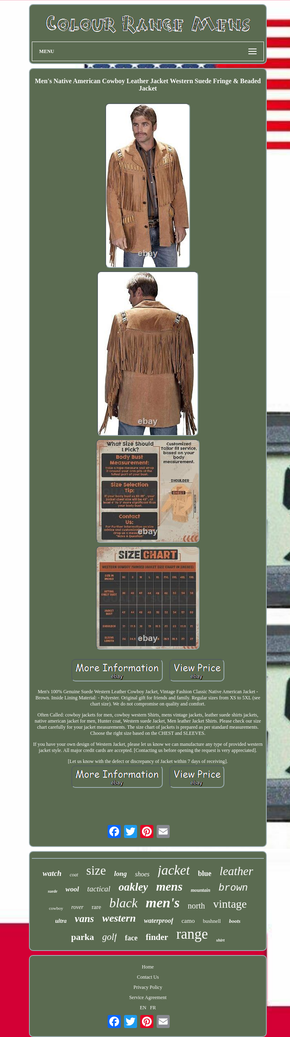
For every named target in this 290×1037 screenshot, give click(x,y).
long (120, 874)
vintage (230, 904)
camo (188, 921)
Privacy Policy (147, 987)
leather (236, 871)
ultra (60, 921)
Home (148, 967)
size (96, 870)
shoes (142, 874)
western (119, 918)
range (192, 934)
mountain (200, 890)
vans (84, 918)
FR (153, 1007)
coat (74, 875)
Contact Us (148, 977)
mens (169, 886)
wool (72, 889)
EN (143, 1007)
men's (162, 902)
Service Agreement (148, 997)
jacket (174, 870)
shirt (220, 940)
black (123, 902)
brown (233, 887)
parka (82, 937)
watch (51, 873)
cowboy (56, 908)
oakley (133, 887)
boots (234, 921)
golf (109, 937)
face (131, 938)
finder (157, 937)
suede (52, 891)
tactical (99, 888)
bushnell (212, 921)
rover (77, 907)
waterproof (158, 920)
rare (96, 907)
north (196, 905)
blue (204, 873)
